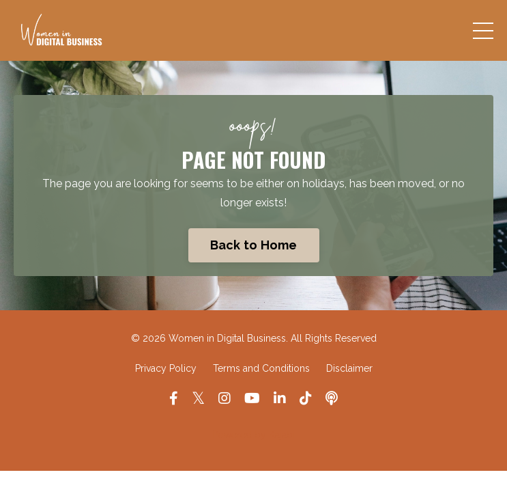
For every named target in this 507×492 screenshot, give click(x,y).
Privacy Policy (166, 368)
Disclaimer (349, 368)
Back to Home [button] (254, 245)
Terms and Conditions (261, 368)
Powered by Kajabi (253, 434)
